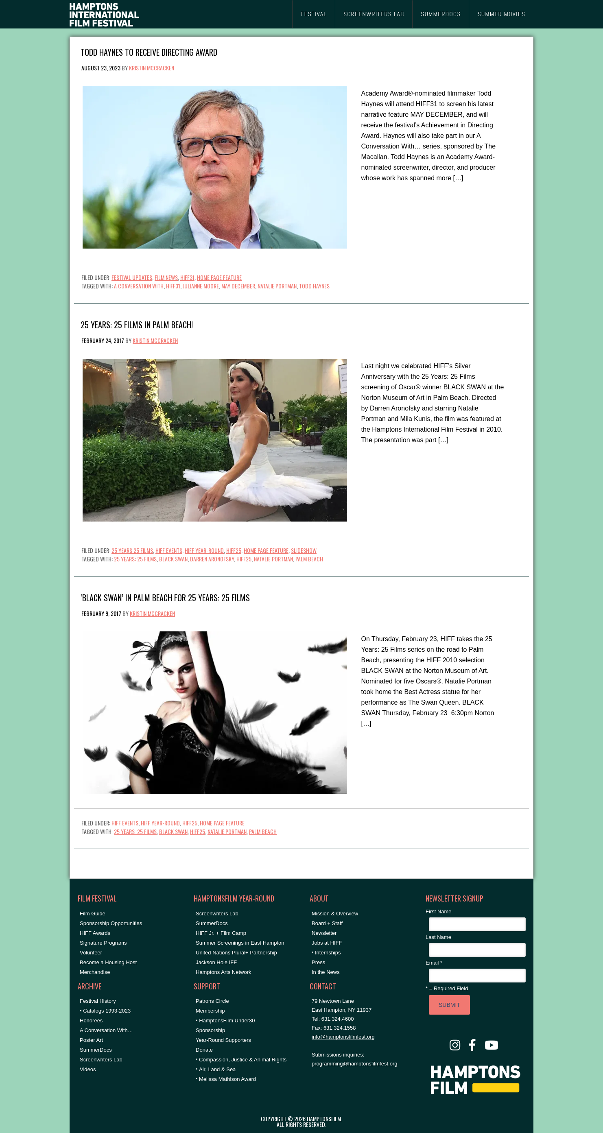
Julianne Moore (201, 286)
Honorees (91, 1020)
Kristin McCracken (151, 67)
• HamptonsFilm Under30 (225, 1020)
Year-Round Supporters (223, 1040)
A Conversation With (139, 286)
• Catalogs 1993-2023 (105, 1011)
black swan (173, 558)
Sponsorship (210, 1030)
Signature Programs (103, 943)
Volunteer (91, 953)
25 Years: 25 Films (135, 558)
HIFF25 (233, 550)
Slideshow (304, 550)
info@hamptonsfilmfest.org (343, 1037)
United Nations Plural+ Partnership (236, 953)
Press (318, 962)
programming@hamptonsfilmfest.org (354, 1064)
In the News (326, 972)
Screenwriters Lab (101, 1060)
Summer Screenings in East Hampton (240, 943)
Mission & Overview (335, 913)
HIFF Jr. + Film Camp (221, 933)
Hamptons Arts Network (223, 972)
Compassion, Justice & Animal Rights (242, 1060)
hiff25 (243, 558)
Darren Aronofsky (212, 558)
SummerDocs (96, 1050)
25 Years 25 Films (132, 550)
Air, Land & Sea (217, 1069)
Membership (210, 1011)
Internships (328, 953)
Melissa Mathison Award (227, 1079)
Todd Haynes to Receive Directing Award (149, 51)
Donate (204, 1050)
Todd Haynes (314, 286)
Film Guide (92, 913)
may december (238, 286)
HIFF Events (168, 550)
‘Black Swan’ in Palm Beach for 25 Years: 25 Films (165, 597)
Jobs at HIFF (327, 943)
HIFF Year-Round (204, 550)
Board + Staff (327, 923)
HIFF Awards (95, 933)
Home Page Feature (219, 277)
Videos (88, 1069)
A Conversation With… (106, 1030)
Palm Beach (309, 558)
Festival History (98, 1001)
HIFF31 (187, 277)
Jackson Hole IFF (216, 962)
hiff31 (173, 286)
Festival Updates (131, 277)
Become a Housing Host (108, 962)
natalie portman (277, 286)
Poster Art (91, 1040)
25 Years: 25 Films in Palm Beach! (137, 324)
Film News (166, 277)
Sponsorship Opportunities (111, 923)
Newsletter (324, 933)
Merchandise (95, 972)
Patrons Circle (212, 1001)
